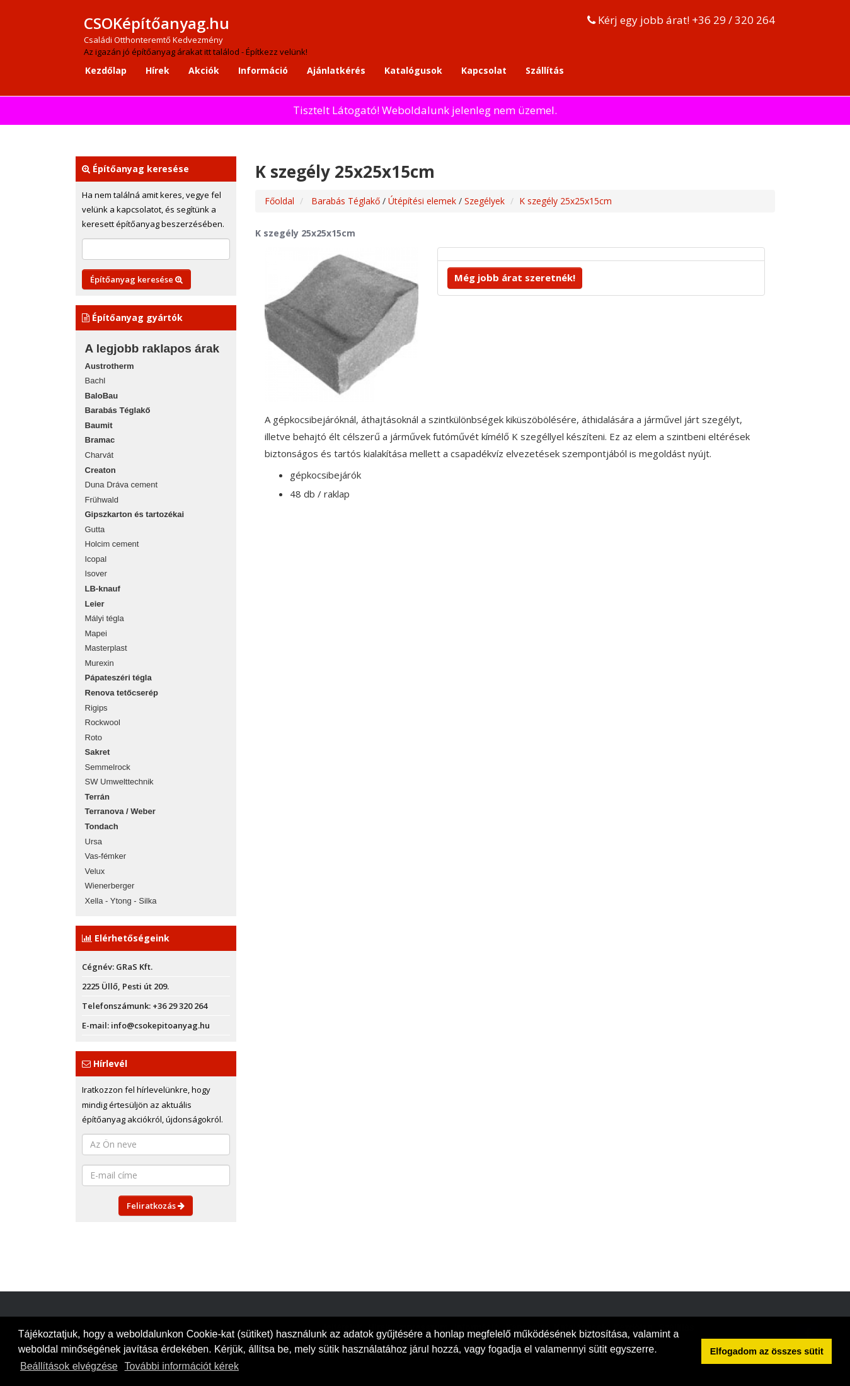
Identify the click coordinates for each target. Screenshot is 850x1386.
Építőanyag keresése (136, 279)
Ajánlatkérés (336, 70)
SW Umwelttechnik (119, 781)
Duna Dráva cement (121, 484)
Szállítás (545, 70)
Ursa (93, 841)
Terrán (97, 796)
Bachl (95, 380)
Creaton (100, 470)
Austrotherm (109, 366)
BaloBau (101, 395)
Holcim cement (112, 544)
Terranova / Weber (120, 811)
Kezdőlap (106, 70)
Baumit (99, 425)
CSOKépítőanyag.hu (156, 23)
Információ (263, 70)
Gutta (95, 529)
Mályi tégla (104, 618)
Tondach (101, 826)
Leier (95, 604)
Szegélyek (484, 201)
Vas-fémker (106, 856)
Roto (93, 737)
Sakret (97, 752)
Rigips (96, 708)
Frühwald (101, 499)
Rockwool (102, 722)
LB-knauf (102, 588)
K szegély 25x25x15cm (565, 201)
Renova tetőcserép (121, 692)
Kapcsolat (484, 70)
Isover (96, 573)
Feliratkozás (156, 1205)
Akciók (203, 70)
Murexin (99, 663)
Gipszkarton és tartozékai (135, 514)
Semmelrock (107, 767)
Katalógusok (413, 70)
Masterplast (106, 648)
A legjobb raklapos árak (152, 348)
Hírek (157, 70)
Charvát (99, 455)
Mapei (96, 633)
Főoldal (279, 201)
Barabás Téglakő (118, 410)
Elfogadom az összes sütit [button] (767, 1351)
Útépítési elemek (423, 201)
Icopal (96, 559)
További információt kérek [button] (182, 1366)
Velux (95, 871)
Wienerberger (110, 885)
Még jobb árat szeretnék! (514, 277)
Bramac (100, 440)
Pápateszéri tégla (118, 677)
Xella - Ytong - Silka (121, 901)
